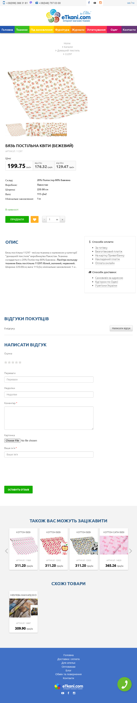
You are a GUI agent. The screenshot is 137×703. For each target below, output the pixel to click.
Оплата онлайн (105, 263)
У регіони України (106, 285)
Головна (7, 29)
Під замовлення (42, 29)
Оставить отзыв (18, 489)
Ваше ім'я (10, 448)
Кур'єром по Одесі (106, 281)
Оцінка (8, 353)
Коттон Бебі (23, 532)
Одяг (114, 29)
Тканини (22, 29)
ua (128, 2)
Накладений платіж (107, 259)
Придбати (17, 219)
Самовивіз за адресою (109, 278)
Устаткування (96, 29)
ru (133, 2)
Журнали (78, 29)
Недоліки (9, 388)
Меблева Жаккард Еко (23, 595)
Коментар (10, 403)
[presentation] (31, 472)
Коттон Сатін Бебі (113, 532)
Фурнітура (62, 29)
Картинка (9, 435)
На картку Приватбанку (109, 255)
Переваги (10, 373)
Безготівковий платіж (108, 251)
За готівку (101, 247)
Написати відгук (121, 328)
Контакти (129, 29)
